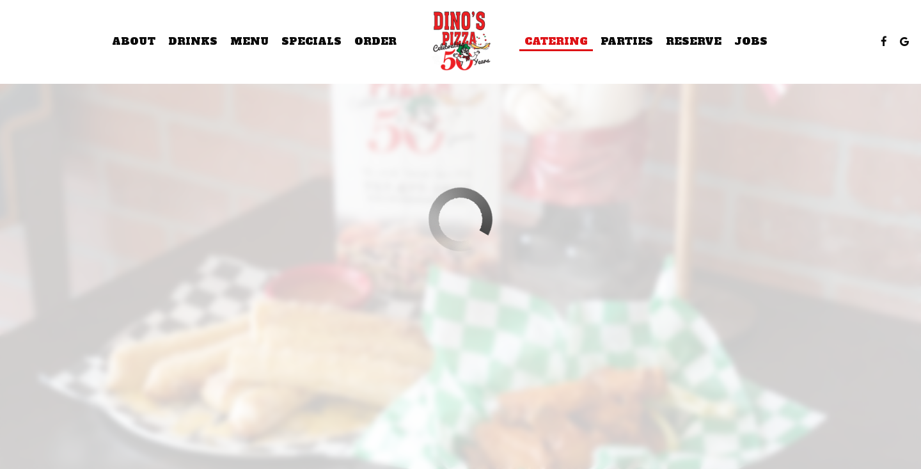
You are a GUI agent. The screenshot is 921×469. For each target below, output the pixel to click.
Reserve (693, 41)
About (133, 41)
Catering (556, 41)
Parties (627, 41)
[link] (460, 42)
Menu (249, 41)
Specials (311, 41)
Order (375, 41)
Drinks (192, 41)
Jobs (750, 41)
